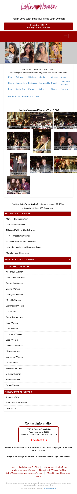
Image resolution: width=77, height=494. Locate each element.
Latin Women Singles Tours (55, 467)
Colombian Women (14, 283)
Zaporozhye (21, 83)
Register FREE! (38, 26)
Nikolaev (32, 77)
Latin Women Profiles (15, 224)
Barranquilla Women (15, 305)
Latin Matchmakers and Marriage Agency (24, 247)
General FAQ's (12, 397)
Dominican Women (14, 345)
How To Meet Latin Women (18, 235)
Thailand (64, 89)
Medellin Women (13, 300)
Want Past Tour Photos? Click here (23, 96)
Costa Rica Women (14, 317)
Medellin (55, 83)
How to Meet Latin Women (23, 470)
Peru (10, 89)
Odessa (54, 77)
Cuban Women (12, 385)
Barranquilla (44, 83)
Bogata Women (13, 288)
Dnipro (11, 83)
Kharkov (42, 77)
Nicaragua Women (14, 334)
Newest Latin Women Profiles (52, 470)
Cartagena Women (14, 294)
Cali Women (11, 311)
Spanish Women (13, 379)
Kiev (10, 77)
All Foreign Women (14, 271)
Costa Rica (20, 89)
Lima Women (12, 328)
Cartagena (32, 83)
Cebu (41, 89)
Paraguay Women (14, 368)
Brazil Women (12, 339)
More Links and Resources (17, 253)
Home (12, 467)
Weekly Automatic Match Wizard (21, 241)
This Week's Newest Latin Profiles (21, 230)
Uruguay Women (13, 374)
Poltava (19, 77)
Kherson (64, 77)
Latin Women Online (49, 488)
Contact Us (11, 408)
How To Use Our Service (16, 402)
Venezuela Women (14, 357)
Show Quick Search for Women (19, 260)
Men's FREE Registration (17, 218)
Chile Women (12, 362)
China (54, 89)
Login (38, 476)
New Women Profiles (15, 277)
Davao (31, 89)
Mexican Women (13, 351)
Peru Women (12, 323)
